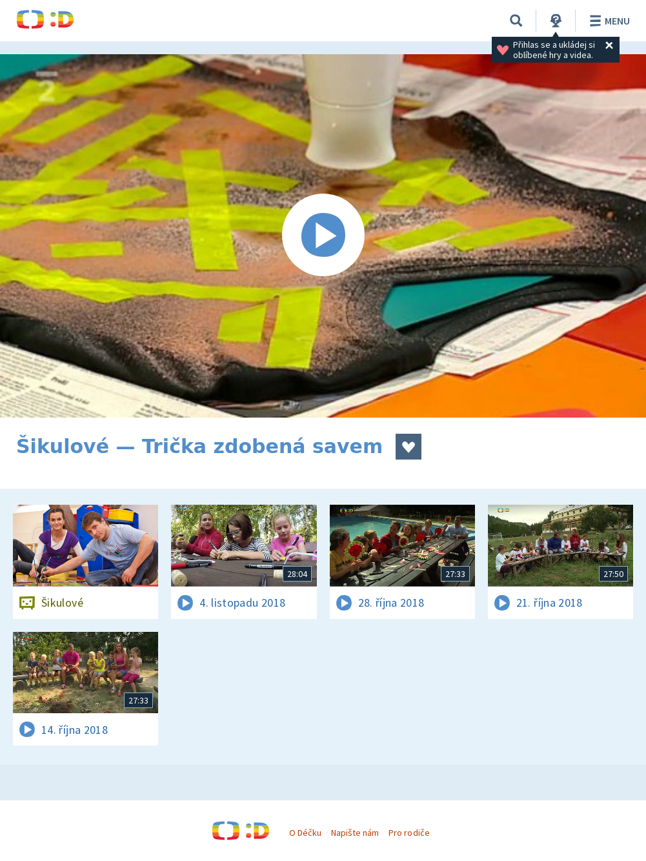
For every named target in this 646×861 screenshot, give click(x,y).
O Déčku (305, 832)
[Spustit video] (323, 236)
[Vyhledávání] (516, 20)
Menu (607, 20)
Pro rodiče (409, 832)
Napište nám (355, 832)
